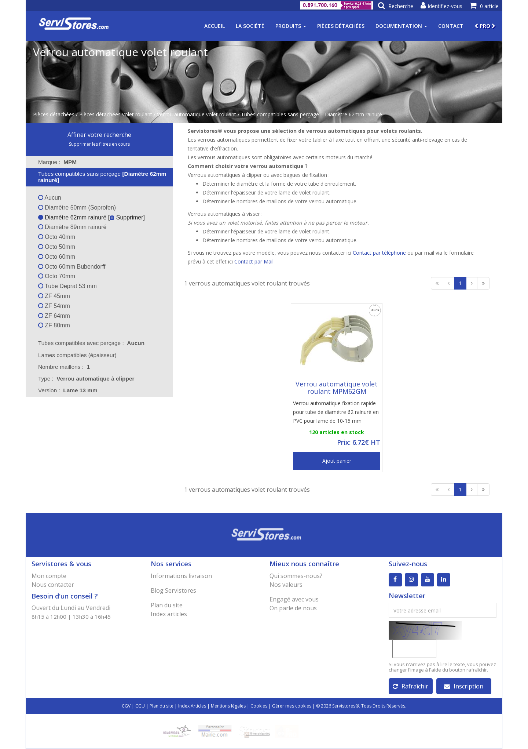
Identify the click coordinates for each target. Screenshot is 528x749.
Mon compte (49, 576)
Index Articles (192, 706)
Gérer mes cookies (291, 706)
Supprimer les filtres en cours (99, 144)
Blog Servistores (173, 590)
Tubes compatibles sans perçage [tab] (97, 177)
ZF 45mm (54, 296)
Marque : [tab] (57, 162)
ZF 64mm (54, 316)
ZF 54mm (54, 306)
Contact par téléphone (379, 252)
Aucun (49, 197)
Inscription (463, 686)
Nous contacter (53, 585)
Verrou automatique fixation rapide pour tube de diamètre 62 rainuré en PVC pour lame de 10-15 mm (336, 412)
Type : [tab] (86, 378)
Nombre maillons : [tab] (64, 367)
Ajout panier (336, 460)
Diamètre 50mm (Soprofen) (77, 207)
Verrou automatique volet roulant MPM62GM (337, 387)
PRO (484, 25)
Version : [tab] (68, 390)
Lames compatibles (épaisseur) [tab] (73, 355)
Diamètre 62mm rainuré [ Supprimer (90, 217)
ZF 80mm (54, 325)
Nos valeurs (286, 585)
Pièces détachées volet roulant (115, 114)
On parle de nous (293, 608)
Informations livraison (181, 576)
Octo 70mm (56, 276)
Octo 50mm (56, 247)
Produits (290, 25)
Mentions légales (228, 706)
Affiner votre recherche (99, 135)
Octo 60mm (56, 257)
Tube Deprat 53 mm (67, 286)
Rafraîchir (410, 686)
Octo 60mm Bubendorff (72, 266)
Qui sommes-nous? (296, 576)
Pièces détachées (340, 25)
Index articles (169, 614)
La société (250, 25)
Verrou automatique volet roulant (196, 114)
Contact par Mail (254, 261)
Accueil (214, 25)
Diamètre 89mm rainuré (72, 227)
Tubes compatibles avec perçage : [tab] (91, 343)
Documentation (401, 25)
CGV (126, 706)
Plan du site (167, 605)
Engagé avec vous (294, 599)
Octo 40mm (56, 237)
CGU (140, 706)
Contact (450, 25)
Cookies (258, 706)
